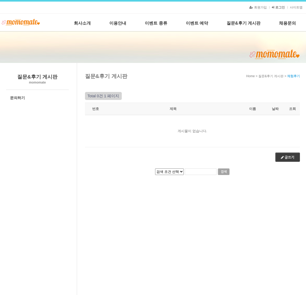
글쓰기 (287, 157)
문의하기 (17, 98)
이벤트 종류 (156, 23)
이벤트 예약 (197, 23)
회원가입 (258, 7)
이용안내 (117, 23)
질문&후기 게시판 (243, 23)
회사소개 (82, 23)
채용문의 (287, 23)
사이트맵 (296, 7)
